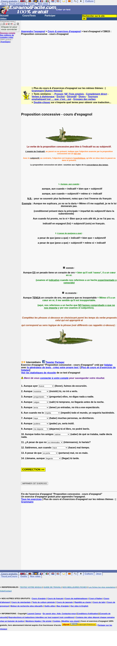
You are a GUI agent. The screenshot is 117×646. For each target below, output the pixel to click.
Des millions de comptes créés (7, 35)
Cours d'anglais (39, 598)
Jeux (3, 4)
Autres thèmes (53, 91)
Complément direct (96, 94)
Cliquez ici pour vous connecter (9, 28)
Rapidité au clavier (83, 602)
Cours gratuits (9, 574)
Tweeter (50, 362)
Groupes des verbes (84, 99)
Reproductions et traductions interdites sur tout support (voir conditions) (41, 617)
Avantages (5, 42)
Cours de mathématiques (76, 598)
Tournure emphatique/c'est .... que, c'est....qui (65, 97)
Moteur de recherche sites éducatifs (26, 606)
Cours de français (55, 598)
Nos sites (43, 4)
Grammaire (38, 91)
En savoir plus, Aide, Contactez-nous (59, 613)
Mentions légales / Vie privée (38, 621)
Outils (31, 4)
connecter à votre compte (54, 378)
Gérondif (72, 96)
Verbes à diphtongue (43, 96)
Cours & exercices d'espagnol (64, 31)
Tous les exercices (31, 499)
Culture (89, 574)
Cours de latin (99, 602)
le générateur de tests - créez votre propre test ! (53, 367)
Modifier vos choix (70, 621)
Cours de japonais (64, 602)
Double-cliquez (42, 102)
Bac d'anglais (63, 606)
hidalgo (108, 365)
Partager (59, 362)
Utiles (3, 18)
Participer (50, 15)
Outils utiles (49, 606)
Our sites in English (79, 606)
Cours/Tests (29, 15)
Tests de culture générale (43, 602)
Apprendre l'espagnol (33, 31)
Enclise (61, 96)
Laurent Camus (34, 613)
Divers (82, 96)
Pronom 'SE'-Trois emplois (69, 94)
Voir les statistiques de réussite (38, 372)
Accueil (4, 15)
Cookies (56, 621)
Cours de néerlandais (21, 602)
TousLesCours (17, 4)
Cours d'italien (95, 598)
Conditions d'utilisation (87, 613)
